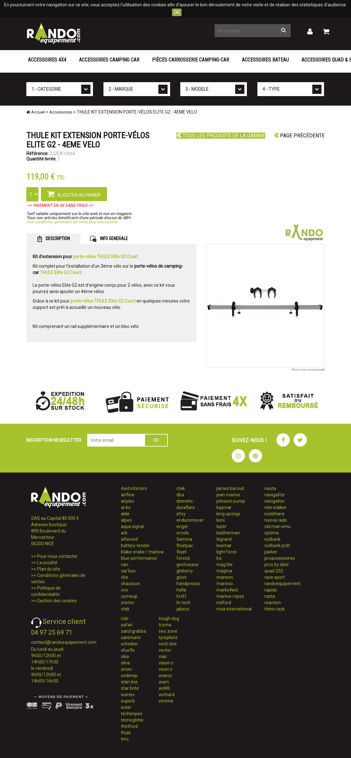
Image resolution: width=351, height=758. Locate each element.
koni (220, 520)
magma (224, 570)
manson (224, 577)
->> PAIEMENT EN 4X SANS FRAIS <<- (60, 205)
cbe (124, 577)
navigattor (274, 494)
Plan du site (48, 569)
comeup (129, 596)
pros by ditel (276, 564)
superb (128, 700)
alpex (126, 520)
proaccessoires (279, 558)
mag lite (224, 564)
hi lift (181, 596)
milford (223, 602)
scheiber (129, 643)
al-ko (126, 507)
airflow (128, 494)
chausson (130, 583)
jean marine (228, 494)
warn (164, 681)
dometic (184, 501)
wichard (167, 694)
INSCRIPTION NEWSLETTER (53, 440)
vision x (166, 662)
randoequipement (282, 583)
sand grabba (133, 631)
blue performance (139, 558)
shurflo (128, 650)
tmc (125, 739)
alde (125, 513)
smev (126, 669)
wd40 (164, 688)
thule (126, 732)
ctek (125, 608)
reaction (272, 602)
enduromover (190, 520)
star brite (130, 688)
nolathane (274, 513)
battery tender (135, 545)
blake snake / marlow (142, 551)
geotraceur (187, 564)
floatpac (184, 545)
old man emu (277, 526)
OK (177, 12)
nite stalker (275, 507)
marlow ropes (230, 596)
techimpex (131, 713)
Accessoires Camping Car (109, 60)
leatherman (228, 532)
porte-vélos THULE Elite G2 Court (105, 256)
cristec (127, 602)
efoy (181, 513)
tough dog (169, 618)
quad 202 (273, 570)
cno (124, 589)
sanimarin (131, 637)
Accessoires (60, 112)
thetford (129, 726)
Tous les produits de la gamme (220, 136)
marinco (224, 583)
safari (127, 624)
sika (125, 656)
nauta (270, 488)
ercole (182, 532)
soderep (129, 675)
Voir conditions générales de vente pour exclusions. (72, 221)
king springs (228, 513)
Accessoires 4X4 (47, 60)
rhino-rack (274, 608)
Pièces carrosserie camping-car (190, 60)
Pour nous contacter (57, 556)
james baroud (230, 488)
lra (219, 558)
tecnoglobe (132, 719)
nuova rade (275, 520)
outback (272, 539)
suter (126, 707)
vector (165, 650)
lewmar (224, 545)
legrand (224, 539)
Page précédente (299, 136)
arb (124, 532)
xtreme (166, 700)
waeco (165, 675)
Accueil (35, 112)
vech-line (168, 643)
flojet (181, 551)
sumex (128, 694)
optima (271, 532)
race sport (274, 577)
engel (182, 526)
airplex (127, 501)
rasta (269, 596)
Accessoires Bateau (265, 60)
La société (47, 562)
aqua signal (132, 526)
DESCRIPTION (53, 239)
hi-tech (183, 602)
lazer (221, 526)
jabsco (182, 608)
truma (165, 624)
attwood (129, 539)
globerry (184, 570)
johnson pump (230, 501)
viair (163, 656)
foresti (183, 558)
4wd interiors (134, 488)
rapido (270, 589)
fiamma (184, 539)
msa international (234, 608)
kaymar (224, 507)
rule (125, 618)
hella (181, 589)
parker (270, 551)
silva (125, 662)
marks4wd (227, 589)
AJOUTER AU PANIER (74, 194)
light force (226, 551)
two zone (168, 631)
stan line (129, 681)
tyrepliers (168, 637)
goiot (181, 577)
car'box (128, 570)
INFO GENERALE (109, 239)
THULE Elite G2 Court (60, 272)
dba (180, 494)
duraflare (185, 507)
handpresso (188, 583)
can (124, 564)
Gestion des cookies (57, 600)
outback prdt (277, 545)
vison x (165, 669)
